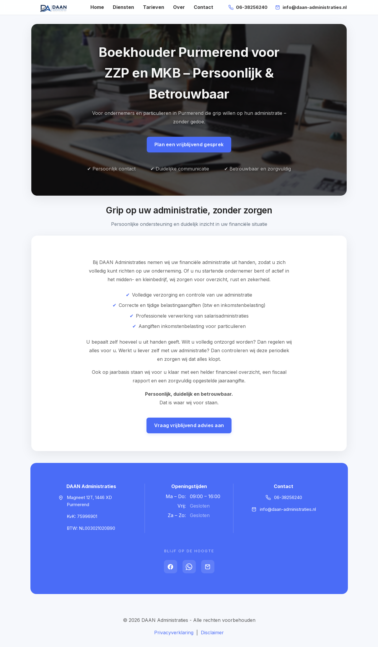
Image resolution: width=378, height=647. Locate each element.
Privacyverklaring (173, 632)
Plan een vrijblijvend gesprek (189, 144)
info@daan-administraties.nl (315, 7)
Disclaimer (212, 632)
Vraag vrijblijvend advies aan (189, 425)
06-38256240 (252, 7)
